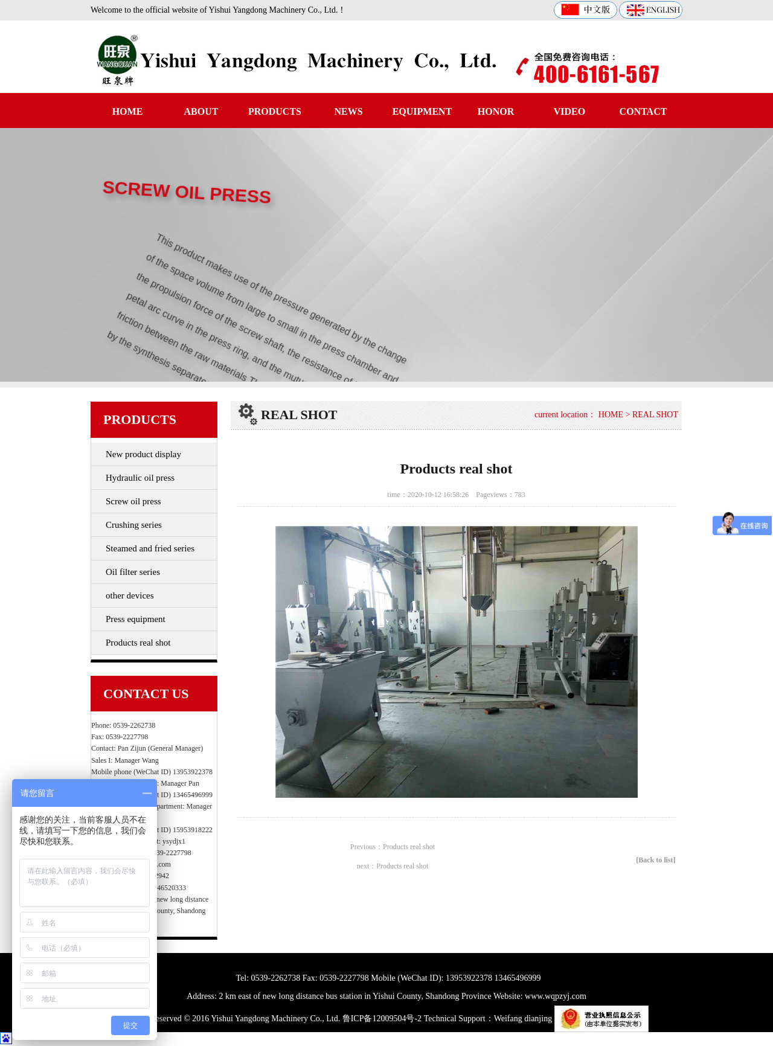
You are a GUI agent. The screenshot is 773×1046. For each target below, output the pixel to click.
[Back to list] (655, 860)
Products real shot (138, 642)
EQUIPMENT (422, 111)
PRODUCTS (274, 111)
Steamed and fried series (150, 548)
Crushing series (134, 525)
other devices (130, 595)
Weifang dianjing (523, 1018)
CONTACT (643, 111)
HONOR (496, 111)
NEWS (348, 111)
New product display (143, 454)
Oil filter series (133, 572)
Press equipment (135, 619)
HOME (127, 111)
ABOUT (201, 111)
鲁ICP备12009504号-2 (382, 1018)
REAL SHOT (655, 414)
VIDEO (569, 111)
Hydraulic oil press (140, 478)
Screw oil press (133, 501)
